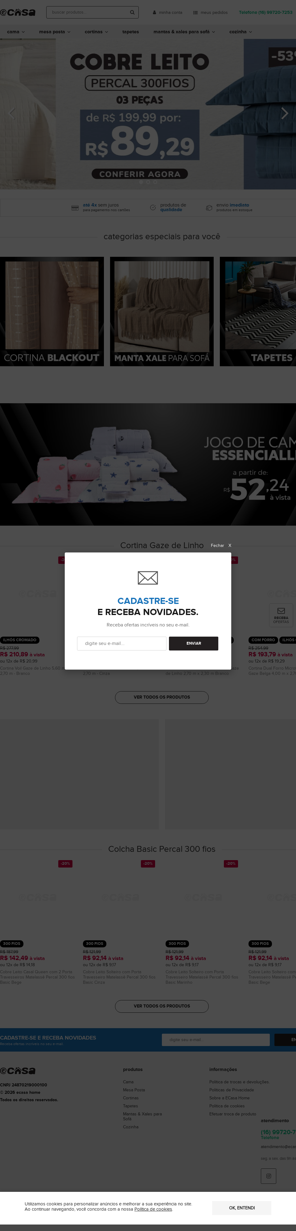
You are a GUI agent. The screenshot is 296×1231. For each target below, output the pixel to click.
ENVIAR (194, 644)
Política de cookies (153, 1209)
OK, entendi (242, 1208)
